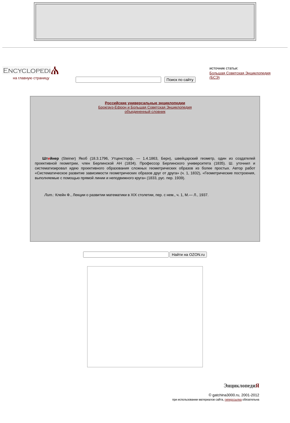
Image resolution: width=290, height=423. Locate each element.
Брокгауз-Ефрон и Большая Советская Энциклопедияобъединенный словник (145, 107)
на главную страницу (31, 76)
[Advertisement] (145, 21)
